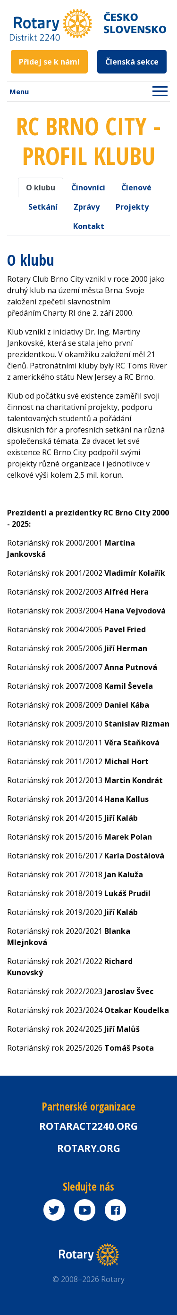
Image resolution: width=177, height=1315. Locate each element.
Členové (136, 187)
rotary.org (88, 1148)
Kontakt (88, 226)
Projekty (132, 207)
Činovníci (88, 187)
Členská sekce (132, 62)
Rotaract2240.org (88, 1126)
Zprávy (87, 207)
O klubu (40, 187)
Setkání (43, 207)
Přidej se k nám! (49, 62)
